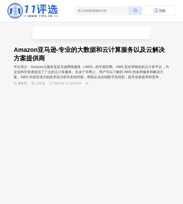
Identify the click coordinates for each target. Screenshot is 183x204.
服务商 (22, 83)
